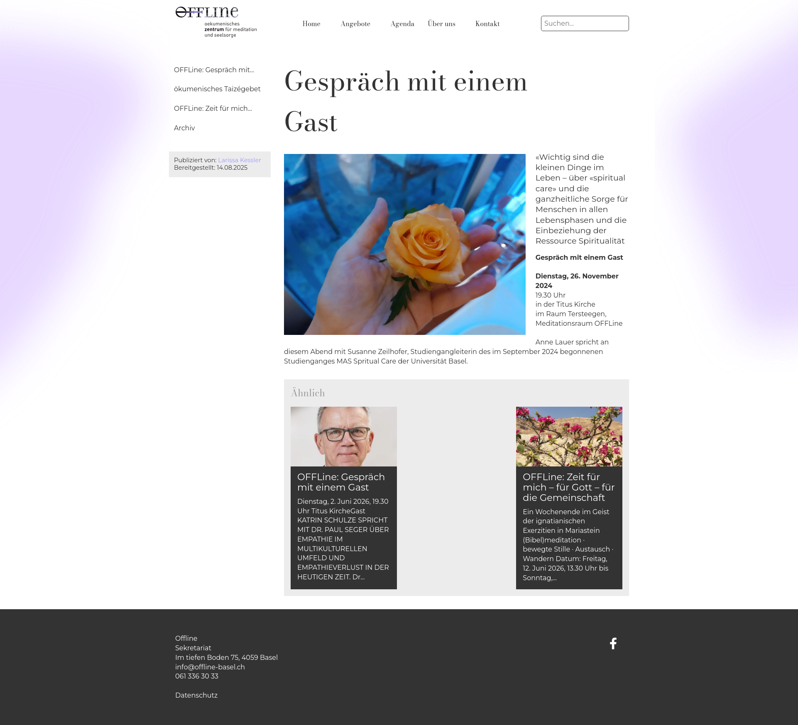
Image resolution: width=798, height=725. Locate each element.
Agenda (402, 24)
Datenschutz (196, 695)
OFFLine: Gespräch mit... (214, 70)
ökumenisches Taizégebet (217, 89)
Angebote (355, 24)
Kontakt (487, 24)
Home (312, 24)
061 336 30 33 (196, 676)
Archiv (184, 128)
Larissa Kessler (239, 160)
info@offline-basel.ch (210, 667)
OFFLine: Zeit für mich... (213, 108)
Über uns (441, 24)
